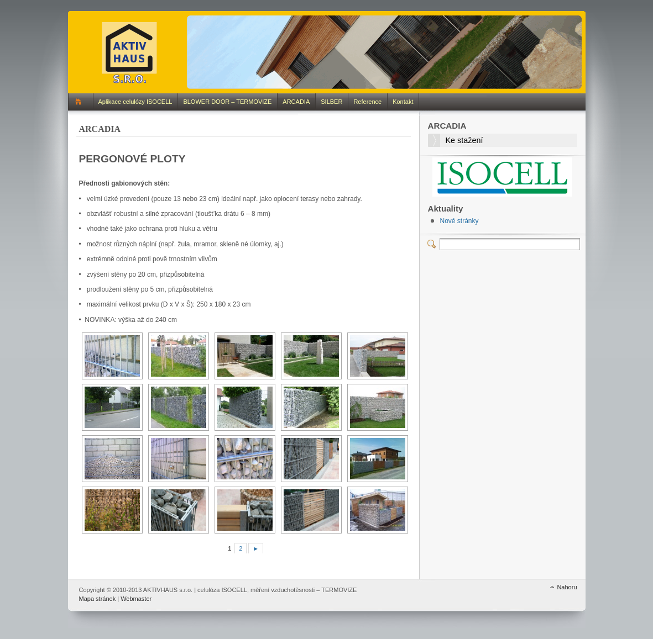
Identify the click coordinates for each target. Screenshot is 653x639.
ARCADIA (296, 101)
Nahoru (567, 587)
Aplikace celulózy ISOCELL (135, 101)
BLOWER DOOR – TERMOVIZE (227, 101)
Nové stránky (459, 221)
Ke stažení (464, 140)
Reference (367, 101)
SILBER (331, 101)
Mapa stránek (97, 598)
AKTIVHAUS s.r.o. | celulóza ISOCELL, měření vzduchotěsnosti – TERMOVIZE (130, 51)
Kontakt (403, 101)
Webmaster (136, 598)
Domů (80, 101)
